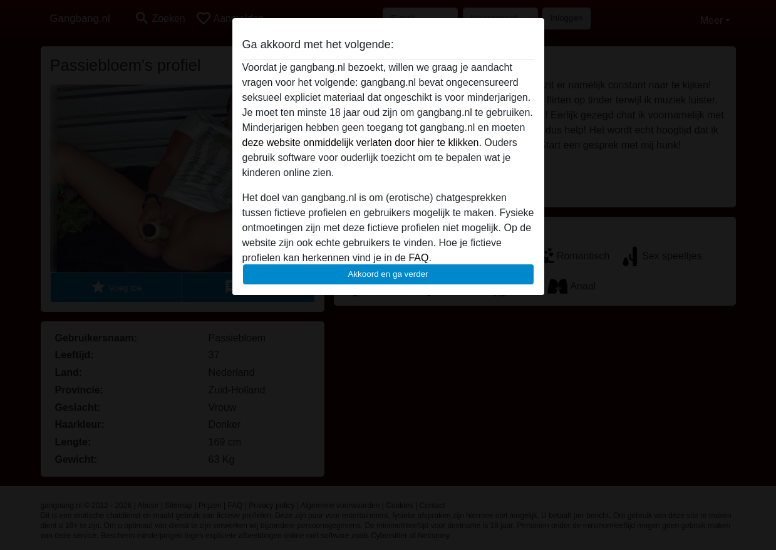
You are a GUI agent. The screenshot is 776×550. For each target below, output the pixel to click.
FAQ (418, 257)
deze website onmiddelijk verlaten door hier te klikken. (362, 142)
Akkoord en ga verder (388, 274)
